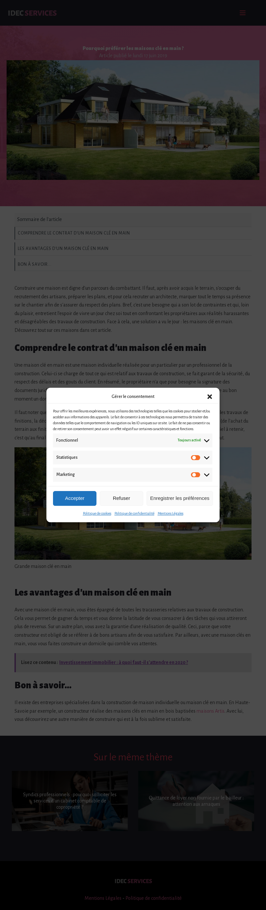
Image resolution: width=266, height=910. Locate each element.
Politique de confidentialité (134, 513)
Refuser (121, 498)
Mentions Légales (170, 513)
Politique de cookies (97, 513)
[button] (209, 396)
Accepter (74, 498)
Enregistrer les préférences (179, 498)
